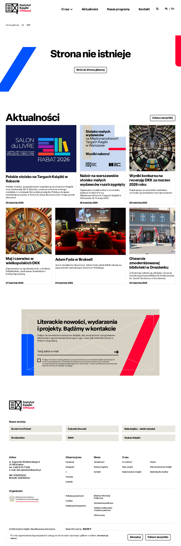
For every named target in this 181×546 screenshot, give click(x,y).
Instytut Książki (18, 8)
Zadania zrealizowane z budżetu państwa (105, 519)
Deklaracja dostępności (77, 515)
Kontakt (98, 481)
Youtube (70, 486)
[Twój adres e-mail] (74, 354)
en (172, 8)
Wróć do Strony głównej (90, 69)
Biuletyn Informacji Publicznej (103, 506)
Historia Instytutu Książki (162, 476)
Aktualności (100, 471)
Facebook (70, 471)
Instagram (71, 476)
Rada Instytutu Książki (133, 481)
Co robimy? (127, 471)
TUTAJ (69, 368)
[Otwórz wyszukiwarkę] (157, 9)
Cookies (70, 510)
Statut (153, 471)
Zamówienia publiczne (105, 512)
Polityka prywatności (76, 505)
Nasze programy (102, 476)
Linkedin (70, 491)
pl (166, 8)
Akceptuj (126, 536)
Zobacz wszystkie (159, 117)
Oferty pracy (100, 525)
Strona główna (13, 25)
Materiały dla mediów (161, 481)
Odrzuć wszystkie (154, 536)
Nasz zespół (128, 476)
